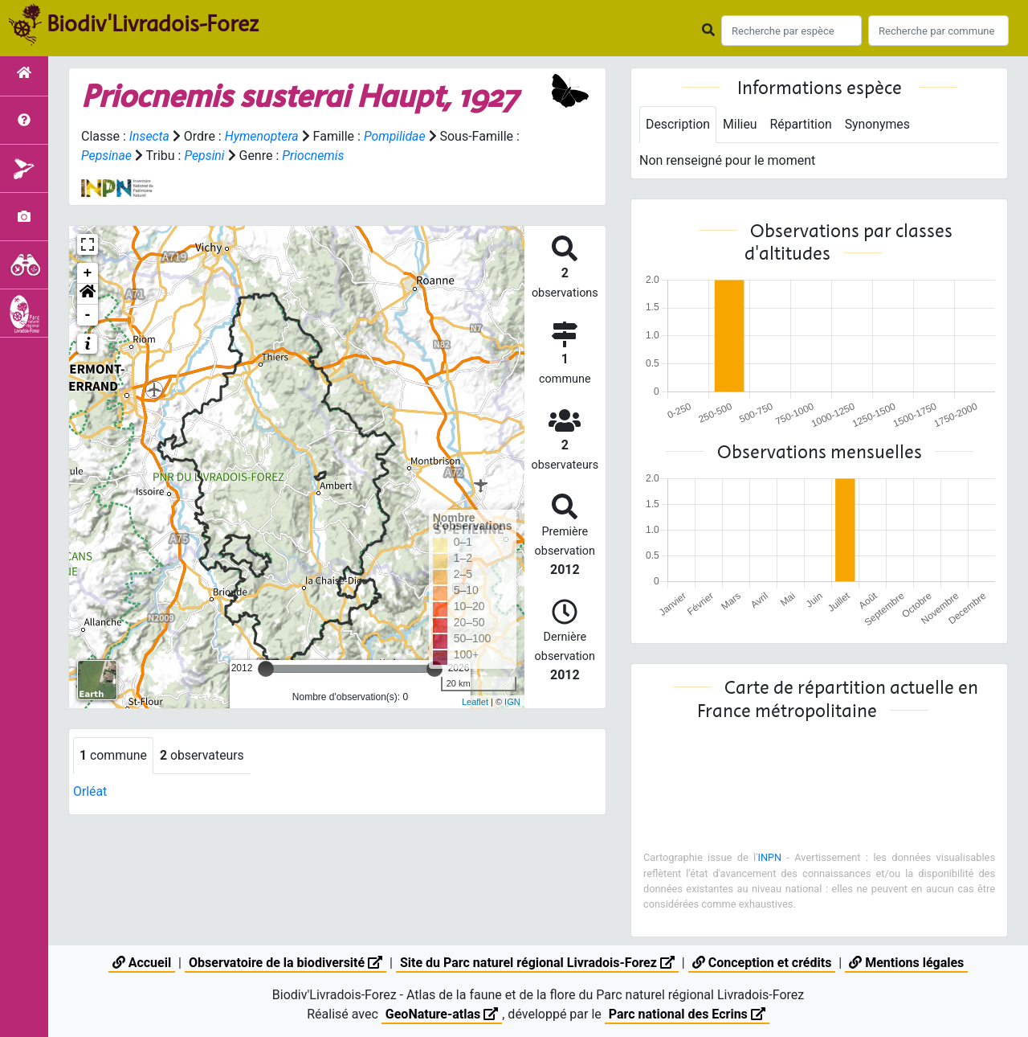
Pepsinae (113, 155)
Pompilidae (396, 136)
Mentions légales (906, 962)
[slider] (266, 669)
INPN (769, 857)
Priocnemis (320, 155)
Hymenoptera (262, 136)
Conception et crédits (762, 962)
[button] (87, 294)
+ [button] (88, 273)
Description (678, 124)
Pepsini (211, 155)
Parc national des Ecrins (687, 1014)
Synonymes (879, 124)
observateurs (203, 755)
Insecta (149, 136)
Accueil (141, 962)
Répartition (802, 124)
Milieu (741, 124)
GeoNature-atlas (442, 1014)
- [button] (88, 315)
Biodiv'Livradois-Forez (153, 23)
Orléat (90, 791)
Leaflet (475, 702)
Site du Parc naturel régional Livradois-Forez (537, 962)
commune (114, 755)
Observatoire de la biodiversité (285, 962)
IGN (512, 702)
